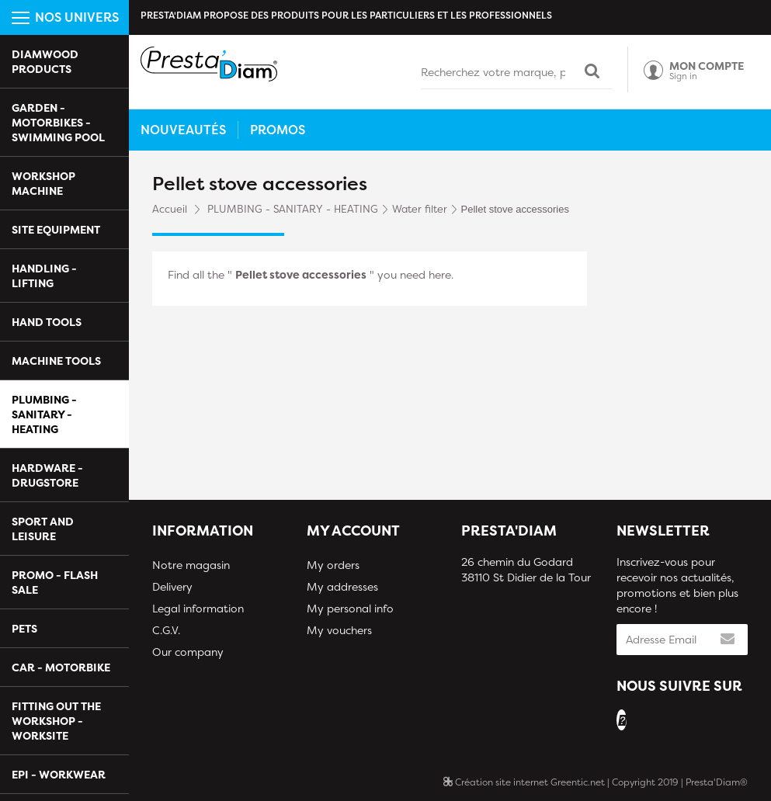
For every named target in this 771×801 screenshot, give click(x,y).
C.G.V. (166, 629)
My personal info (350, 608)
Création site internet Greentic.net (524, 782)
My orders (333, 564)
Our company (188, 651)
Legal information (198, 608)
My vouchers (339, 629)
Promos (277, 129)
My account (353, 530)
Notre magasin (191, 564)
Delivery (172, 586)
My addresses (342, 586)
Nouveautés (183, 129)
